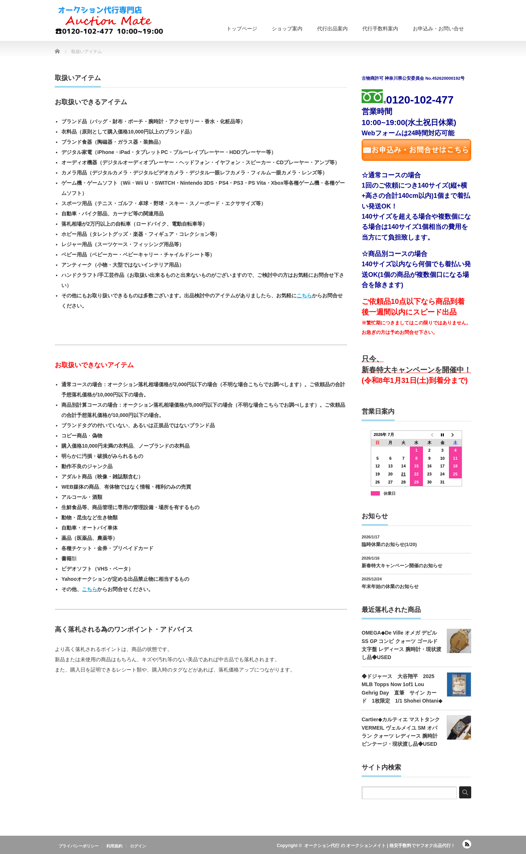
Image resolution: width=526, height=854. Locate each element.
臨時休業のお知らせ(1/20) (389, 544)
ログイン (138, 846)
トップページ (241, 28)
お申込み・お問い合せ (438, 28)
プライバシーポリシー (78, 846)
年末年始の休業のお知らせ (390, 586)
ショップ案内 (287, 28)
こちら (304, 295)
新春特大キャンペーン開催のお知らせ (402, 565)
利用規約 (114, 846)
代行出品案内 (332, 28)
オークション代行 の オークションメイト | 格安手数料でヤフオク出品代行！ (379, 845)
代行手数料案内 (380, 28)
